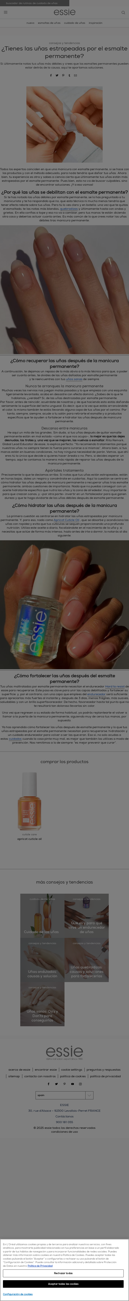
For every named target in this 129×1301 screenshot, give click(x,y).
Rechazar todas (63, 1273)
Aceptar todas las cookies (63, 1284)
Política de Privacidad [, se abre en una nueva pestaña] (40, 1265)
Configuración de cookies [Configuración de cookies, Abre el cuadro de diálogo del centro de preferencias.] (18, 1294)
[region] (64, 1270)
